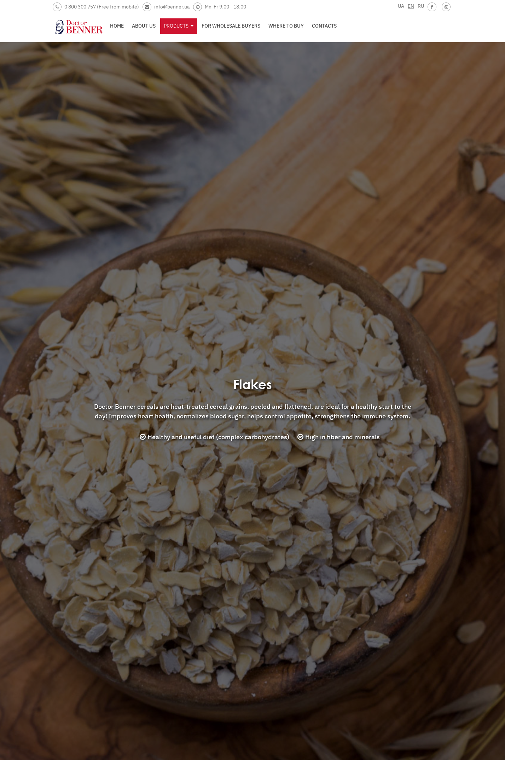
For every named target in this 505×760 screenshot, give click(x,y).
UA (401, 6)
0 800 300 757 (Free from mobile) (96, 6)
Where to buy (286, 26)
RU (421, 6)
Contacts (324, 26)
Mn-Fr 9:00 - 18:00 (219, 6)
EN (411, 6)
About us (144, 26)
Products (178, 26)
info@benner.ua (166, 6)
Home (117, 26)
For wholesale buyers (231, 26)
